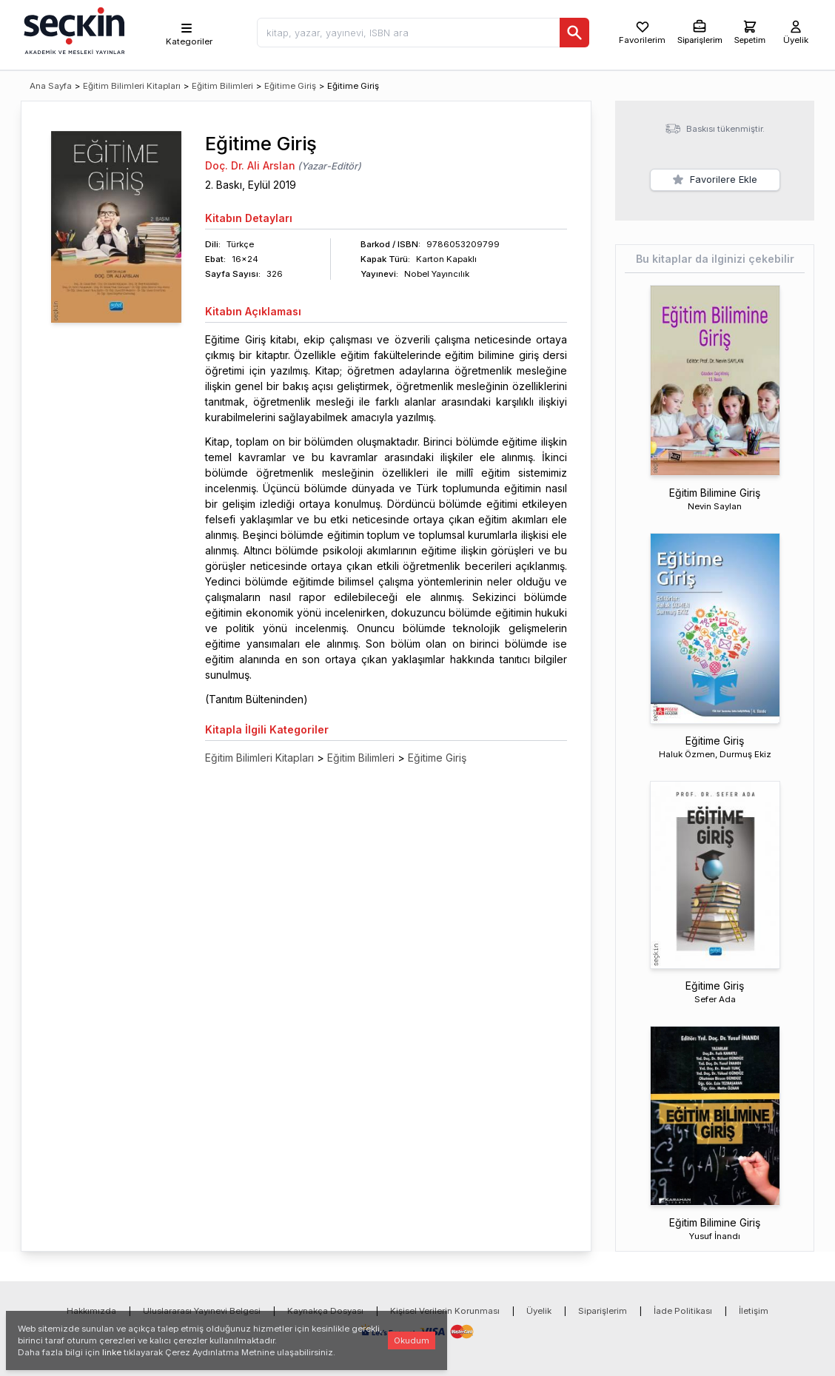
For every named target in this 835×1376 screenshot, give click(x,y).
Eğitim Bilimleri (222, 86)
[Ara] (574, 32)
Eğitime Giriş (290, 86)
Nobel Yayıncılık (436, 274)
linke (111, 1352)
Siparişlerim (602, 1311)
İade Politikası (683, 1311)
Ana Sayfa (51, 86)
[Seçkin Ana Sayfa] (72, 29)
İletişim (753, 1311)
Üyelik (538, 1311)
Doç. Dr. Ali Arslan (250, 165)
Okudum (411, 1340)
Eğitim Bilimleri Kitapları (132, 86)
